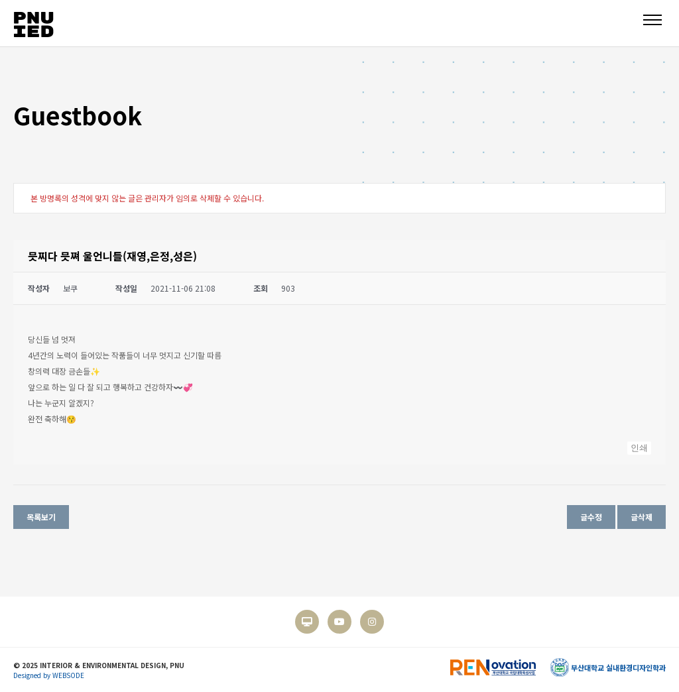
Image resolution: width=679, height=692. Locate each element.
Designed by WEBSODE (48, 675)
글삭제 (641, 516)
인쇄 (639, 448)
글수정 (591, 516)
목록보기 (41, 516)
